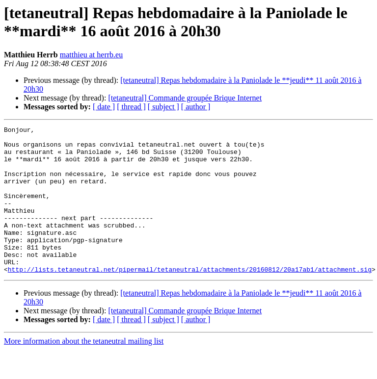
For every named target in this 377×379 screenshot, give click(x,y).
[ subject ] (163, 106)
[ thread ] (131, 106)
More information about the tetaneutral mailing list (83, 370)
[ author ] (196, 106)
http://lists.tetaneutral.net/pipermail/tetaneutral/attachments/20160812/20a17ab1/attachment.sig (190, 298)
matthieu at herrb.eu (91, 55)
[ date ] (104, 106)
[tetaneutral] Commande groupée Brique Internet (185, 98)
